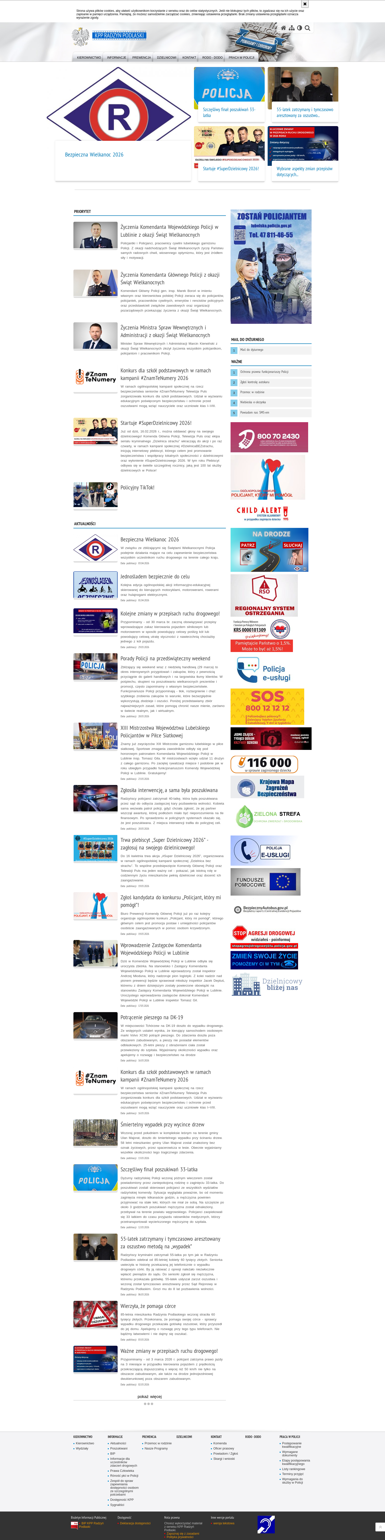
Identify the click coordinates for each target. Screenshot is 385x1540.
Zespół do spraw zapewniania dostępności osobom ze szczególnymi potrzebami (124, 1487)
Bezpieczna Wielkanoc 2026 (94, 154)
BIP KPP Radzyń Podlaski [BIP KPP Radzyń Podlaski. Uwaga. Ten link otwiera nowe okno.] (91, 1525)
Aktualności (118, 1443)
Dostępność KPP (122, 1499)
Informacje (115, 1437)
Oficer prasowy (223, 1448)
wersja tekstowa (223, 1523)
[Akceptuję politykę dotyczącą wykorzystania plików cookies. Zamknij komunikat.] (305, 4)
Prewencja (149, 1437)
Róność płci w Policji (124, 1475)
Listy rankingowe (293, 1469)
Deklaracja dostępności (135, 1523)
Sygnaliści (117, 1505)
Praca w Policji (290, 1437)
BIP (112, 1453)
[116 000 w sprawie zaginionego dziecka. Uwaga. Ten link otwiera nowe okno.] (264, 764)
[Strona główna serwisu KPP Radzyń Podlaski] (283, 28)
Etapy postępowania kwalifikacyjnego (296, 1462)
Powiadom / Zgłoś (225, 1453)
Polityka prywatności (180, 1537)
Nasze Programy (156, 1448)
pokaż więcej (150, 1397)
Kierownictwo (82, 1437)
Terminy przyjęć (293, 1474)
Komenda (220, 1443)
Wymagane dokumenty (290, 1453)
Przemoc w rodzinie (158, 1443)
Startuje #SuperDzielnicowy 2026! (231, 168)
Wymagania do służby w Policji (292, 1481)
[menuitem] (89, 56)
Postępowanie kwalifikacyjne (292, 1445)
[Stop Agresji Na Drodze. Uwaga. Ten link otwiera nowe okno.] (264, 937)
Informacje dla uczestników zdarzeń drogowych (123, 1462)
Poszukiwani (118, 1448)
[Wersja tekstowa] (299, 28)
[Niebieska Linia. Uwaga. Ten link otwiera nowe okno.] (264, 960)
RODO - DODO (253, 1437)
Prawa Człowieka (122, 1471)
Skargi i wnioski (224, 1459)
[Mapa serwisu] (292, 28)
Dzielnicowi (184, 1437)
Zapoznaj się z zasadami (183, 1533)
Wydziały (82, 1448)
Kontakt (216, 1437)
